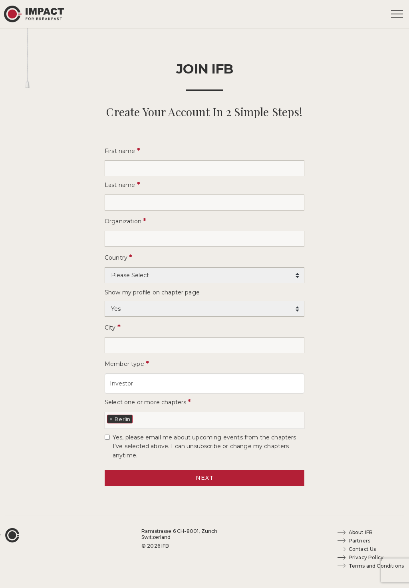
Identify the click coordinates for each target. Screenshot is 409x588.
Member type (127, 363)
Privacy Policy (366, 557)
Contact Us (362, 549)
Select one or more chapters (148, 401)
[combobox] (204, 420)
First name (122, 150)
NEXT (205, 477)
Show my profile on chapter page (152, 292)
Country (118, 257)
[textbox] (137, 418)
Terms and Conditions (376, 566)
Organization (125, 221)
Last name (122, 184)
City (113, 327)
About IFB (361, 532)
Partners (359, 541)
